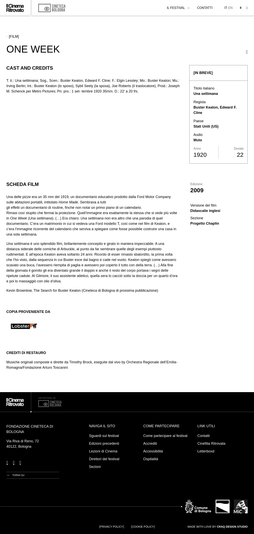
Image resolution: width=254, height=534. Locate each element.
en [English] (230, 8)
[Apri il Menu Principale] (247, 8)
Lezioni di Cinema (103, 451)
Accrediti (150, 443)
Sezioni (95, 467)
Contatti (205, 8)
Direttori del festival (104, 459)
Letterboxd (205, 451)
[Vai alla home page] (15, 8)
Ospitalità (150, 459)
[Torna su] (15, 475)
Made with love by (218, 526)
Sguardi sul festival (104, 436)
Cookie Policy (143, 526)
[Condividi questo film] (247, 52)
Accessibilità (153, 451)
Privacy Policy (111, 526)
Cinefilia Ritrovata (211, 443)
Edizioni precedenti (104, 443)
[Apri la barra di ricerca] (240, 8)
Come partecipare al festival (165, 436)
